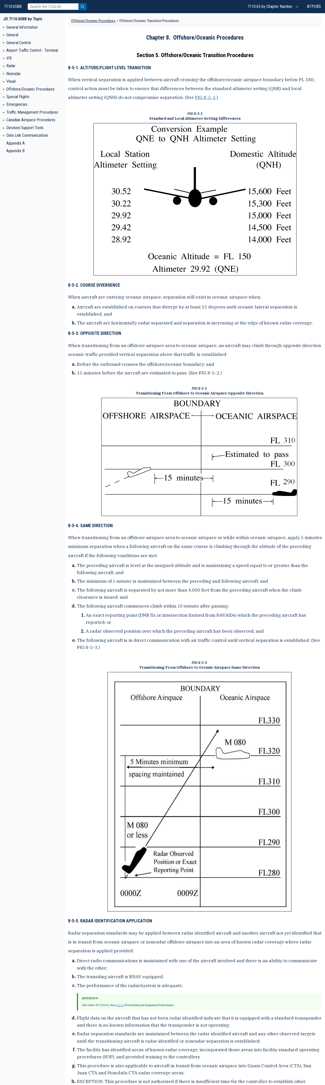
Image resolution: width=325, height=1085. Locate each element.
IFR (9, 58)
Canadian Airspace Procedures (30, 119)
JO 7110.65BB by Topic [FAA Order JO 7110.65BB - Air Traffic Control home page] (22, 18)
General (12, 34)
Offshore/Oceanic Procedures (30, 89)
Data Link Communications (27, 135)
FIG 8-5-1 (205, 97)
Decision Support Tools (24, 127)
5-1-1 (119, 1005)
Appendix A (15, 143)
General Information (22, 27)
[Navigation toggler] (3, 27)
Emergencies (16, 104)
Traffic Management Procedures (32, 112)
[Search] (53, 6)
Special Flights (17, 96)
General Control (18, 42)
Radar (10, 65)
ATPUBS (314, 6)
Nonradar (13, 73)
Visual (10, 81)
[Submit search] (82, 6)
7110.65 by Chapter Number (270, 6)
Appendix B (15, 150)
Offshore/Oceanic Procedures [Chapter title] (93, 21)
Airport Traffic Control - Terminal (32, 50)
